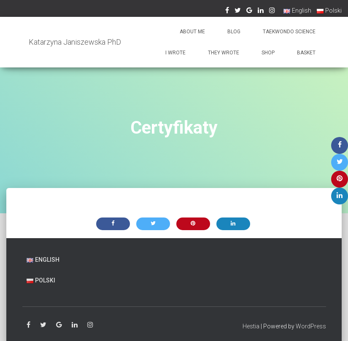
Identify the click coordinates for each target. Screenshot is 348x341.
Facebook (28, 325)
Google (59, 325)
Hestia (251, 326)
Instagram (90, 325)
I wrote (175, 53)
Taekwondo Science (289, 32)
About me (192, 32)
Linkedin (74, 325)
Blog (233, 32)
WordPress (311, 326)
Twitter (43, 325)
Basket (306, 53)
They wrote (223, 53)
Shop (268, 53)
